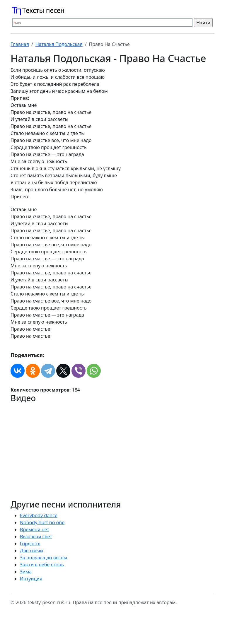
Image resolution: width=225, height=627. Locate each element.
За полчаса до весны (43, 557)
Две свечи (31, 550)
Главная (20, 44)
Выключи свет (36, 536)
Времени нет (34, 529)
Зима (26, 571)
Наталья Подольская (59, 44)
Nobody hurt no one (42, 522)
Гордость (30, 543)
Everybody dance (38, 515)
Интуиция (31, 578)
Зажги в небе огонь (42, 564)
